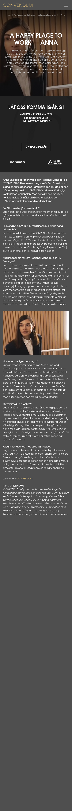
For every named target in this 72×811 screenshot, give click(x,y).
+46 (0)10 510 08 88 (36, 118)
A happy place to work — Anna (51, 15)
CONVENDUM (24, 479)
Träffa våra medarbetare (24, 15)
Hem (9, 15)
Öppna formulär (36, 147)
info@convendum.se (37, 121)
